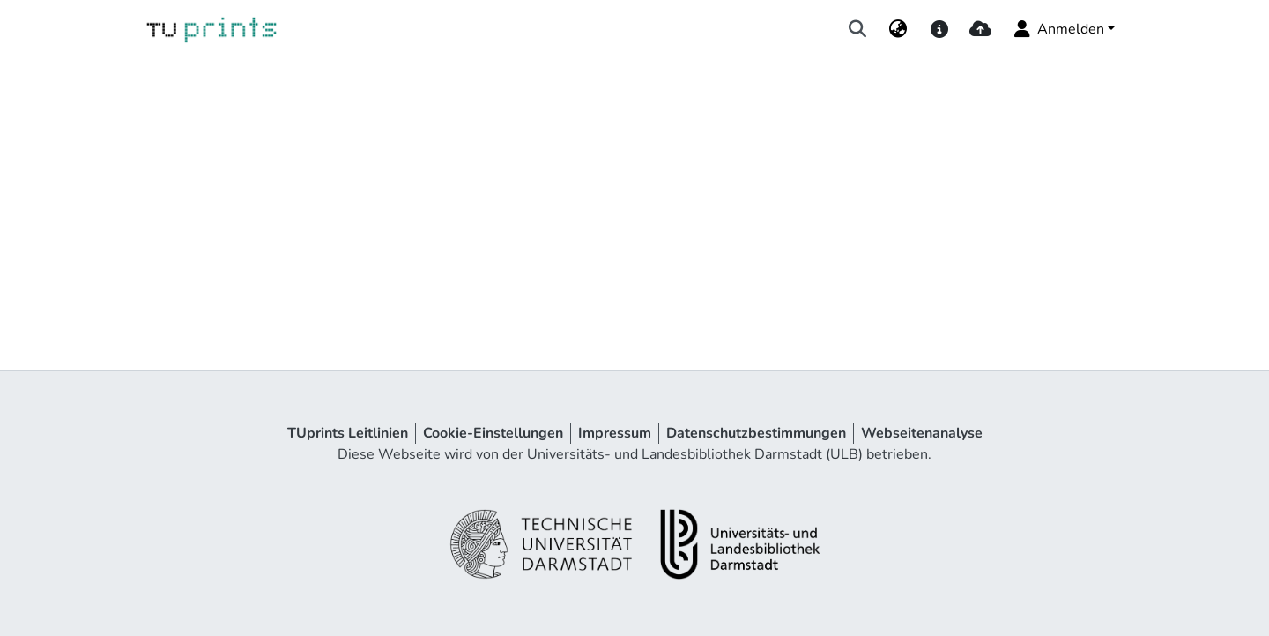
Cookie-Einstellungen (493, 433)
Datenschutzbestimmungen (756, 433)
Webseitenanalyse (922, 433)
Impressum (614, 433)
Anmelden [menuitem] (1058, 29)
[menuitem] (898, 29)
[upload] (980, 29)
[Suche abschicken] (858, 29)
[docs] (939, 29)
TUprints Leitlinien (347, 433)
